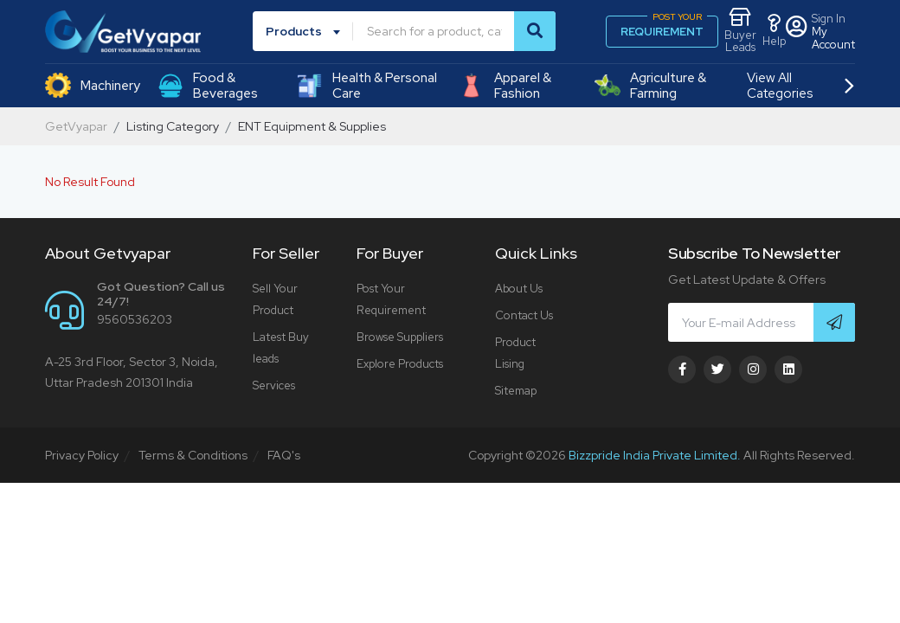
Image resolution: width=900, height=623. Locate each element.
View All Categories (800, 85)
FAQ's (283, 455)
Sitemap (516, 390)
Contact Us (524, 315)
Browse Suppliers (400, 337)
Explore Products (400, 363)
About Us (519, 288)
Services (274, 385)
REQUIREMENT (663, 27)
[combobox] (306, 31)
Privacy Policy (82, 455)
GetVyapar (76, 126)
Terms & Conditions (193, 455)
